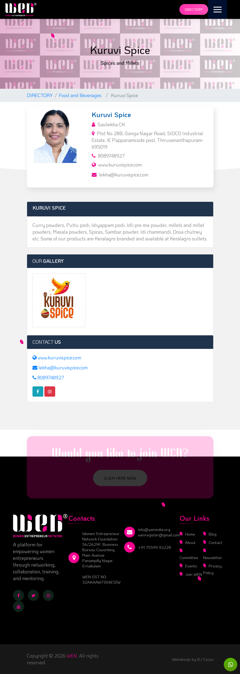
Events (191, 566)
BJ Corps (204, 659)
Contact (215, 542)
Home (190, 534)
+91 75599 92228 (154, 547)
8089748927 (111, 155)
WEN (72, 655)
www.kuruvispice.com (120, 164)
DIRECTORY (40, 95)
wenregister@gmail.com (159, 534)
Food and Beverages (81, 95)
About (190, 542)
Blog (212, 534)
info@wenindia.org (154, 529)
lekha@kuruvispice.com (123, 174)
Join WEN (193, 574)
